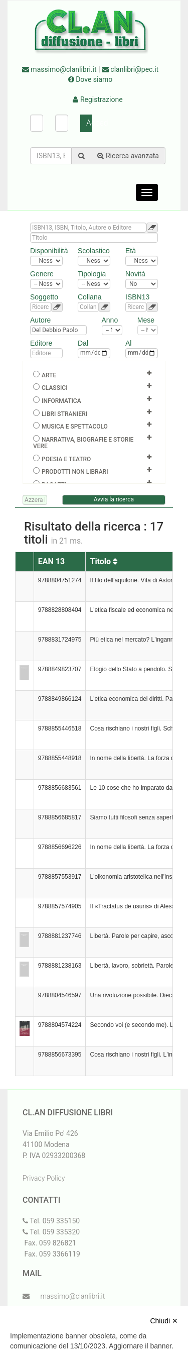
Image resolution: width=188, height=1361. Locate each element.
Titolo (103, 561)
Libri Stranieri (64, 413)
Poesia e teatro (66, 459)
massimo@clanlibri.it (59, 69)
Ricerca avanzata (128, 156)
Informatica (61, 400)
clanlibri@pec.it (130, 69)
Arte (49, 375)
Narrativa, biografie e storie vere (83, 443)
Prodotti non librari (75, 471)
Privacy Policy (44, 1178)
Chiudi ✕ (164, 1321)
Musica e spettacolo (75, 426)
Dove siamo (90, 79)
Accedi (89, 123)
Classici (55, 387)
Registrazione (97, 99)
